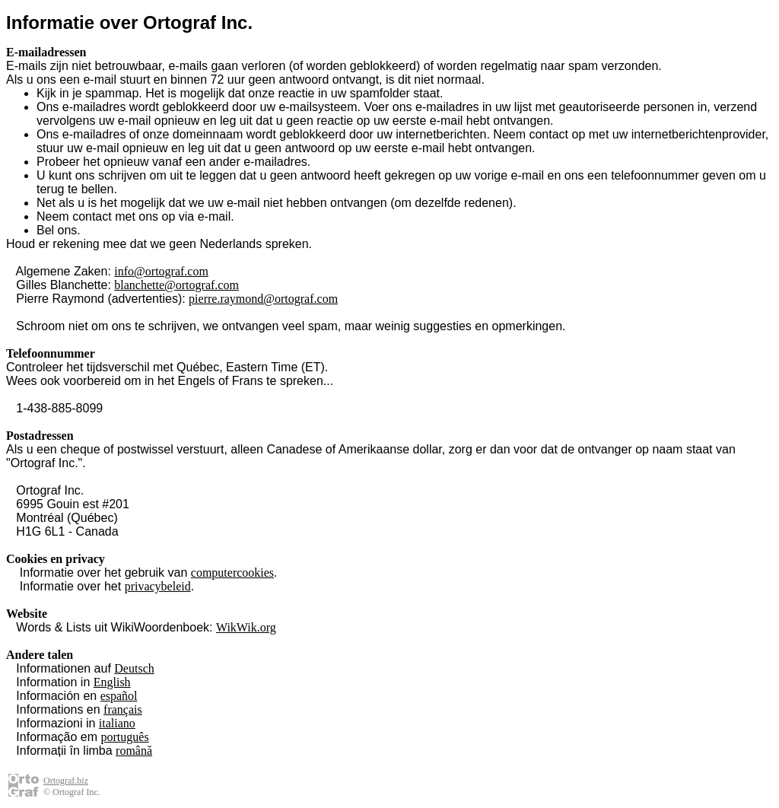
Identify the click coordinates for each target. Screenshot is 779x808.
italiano (117, 723)
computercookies (232, 572)
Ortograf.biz (65, 780)
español (119, 695)
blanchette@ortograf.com (176, 284)
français (122, 709)
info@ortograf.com (161, 271)
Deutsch (134, 668)
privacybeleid (158, 586)
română (134, 750)
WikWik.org (246, 627)
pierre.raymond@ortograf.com (263, 298)
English (112, 682)
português (125, 736)
